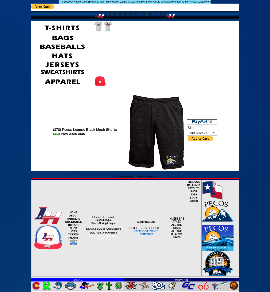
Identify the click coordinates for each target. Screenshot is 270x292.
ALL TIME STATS (176, 226)
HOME (73, 212)
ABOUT (73, 215)
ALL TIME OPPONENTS (103, 232)
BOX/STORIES (73, 221)
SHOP (73, 228)
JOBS (73, 231)
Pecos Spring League (103, 223)
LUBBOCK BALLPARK (193, 184)
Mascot (194, 200)
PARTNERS (73, 218)
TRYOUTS (73, 225)
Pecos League (104, 220)
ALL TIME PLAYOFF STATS (176, 234)
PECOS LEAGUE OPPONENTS (103, 229)
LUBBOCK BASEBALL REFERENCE (103, 237)
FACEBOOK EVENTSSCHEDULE (146, 233)
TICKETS (73, 234)
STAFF (193, 197)
